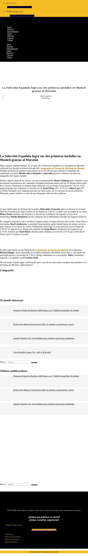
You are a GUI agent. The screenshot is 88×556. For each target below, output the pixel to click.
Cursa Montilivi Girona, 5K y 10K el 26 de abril (32, 352)
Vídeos (9, 57)
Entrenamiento (12, 49)
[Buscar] (34, 362)
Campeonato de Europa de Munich (52, 250)
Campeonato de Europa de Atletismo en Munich (61, 168)
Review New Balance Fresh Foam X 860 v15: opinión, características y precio (43, 324)
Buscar (2, 362)
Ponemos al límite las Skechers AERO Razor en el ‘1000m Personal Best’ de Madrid (46, 310)
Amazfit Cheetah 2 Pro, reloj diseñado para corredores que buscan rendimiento (43, 338)
